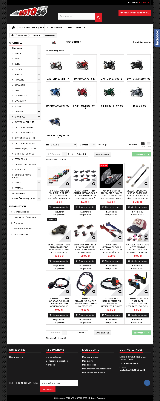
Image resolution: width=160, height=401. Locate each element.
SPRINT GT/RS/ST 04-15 (25, 148)
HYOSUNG (19, 79)
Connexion (144, 2)
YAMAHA (18, 188)
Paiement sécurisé (22, 228)
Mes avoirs (87, 360)
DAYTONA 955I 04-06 (24, 138)
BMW (17, 58)
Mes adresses (89, 364)
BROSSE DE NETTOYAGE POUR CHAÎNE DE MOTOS (111, 247)
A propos (18, 223)
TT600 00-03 (20, 159)
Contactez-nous (75, 27)
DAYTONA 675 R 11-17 (24, 122)
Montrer (84, 144)
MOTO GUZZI (20, 95)
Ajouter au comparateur (59, 213)
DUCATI (18, 69)
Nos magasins (20, 234)
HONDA (18, 74)
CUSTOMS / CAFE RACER (21, 176)
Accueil (23, 27)
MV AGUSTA (20, 101)
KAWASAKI (19, 85)
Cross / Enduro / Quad (23, 198)
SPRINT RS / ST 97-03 (24, 153)
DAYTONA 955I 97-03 (24, 143)
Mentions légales (22, 211)
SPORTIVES (19, 116)
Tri (47, 144)
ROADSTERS (20, 169)
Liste (149, 145)
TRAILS (17, 182)
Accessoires (53, 27)
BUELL (17, 64)
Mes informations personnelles (97, 368)
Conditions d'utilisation (24, 217)
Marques (37, 27)
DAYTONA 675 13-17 (23, 127)
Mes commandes (91, 357)
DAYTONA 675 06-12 (24, 132)
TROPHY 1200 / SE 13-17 (25, 164)
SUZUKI (18, 106)
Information (17, 206)
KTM (16, 90)
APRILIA (18, 53)
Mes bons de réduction (93, 372)
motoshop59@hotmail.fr (133, 370)
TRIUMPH (18, 111)
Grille (143, 145)
